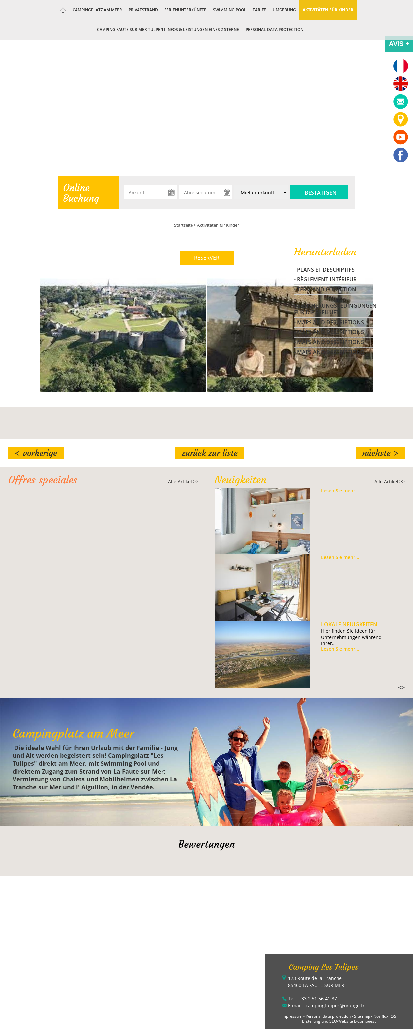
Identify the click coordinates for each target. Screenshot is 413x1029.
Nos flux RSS (384, 1016)
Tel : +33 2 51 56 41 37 (312, 998)
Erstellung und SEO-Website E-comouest (339, 1021)
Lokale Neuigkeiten (349, 624)
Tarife (259, 10)
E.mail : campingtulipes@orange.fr (326, 1005)
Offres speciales (42, 480)
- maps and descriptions (329, 322)
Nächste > (380, 453)
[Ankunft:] (150, 192)
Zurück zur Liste (210, 453)
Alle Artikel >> (183, 481)
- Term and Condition (325, 289)
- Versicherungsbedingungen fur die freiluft (333, 306)
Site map (362, 1016)
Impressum (291, 1016)
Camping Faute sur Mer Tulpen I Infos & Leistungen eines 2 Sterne (168, 29)
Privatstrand (143, 10)
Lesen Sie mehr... (340, 491)
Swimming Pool (229, 10)
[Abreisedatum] (205, 192)
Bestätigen (321, 192)
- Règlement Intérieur (325, 279)
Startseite (183, 225)
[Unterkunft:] (260, 192)
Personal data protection (274, 29)
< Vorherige (36, 453)
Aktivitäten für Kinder (328, 10)
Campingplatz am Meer (97, 10)
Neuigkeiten (240, 480)
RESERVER (206, 257)
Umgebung (284, 10)
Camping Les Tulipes (323, 967)
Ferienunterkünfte (185, 10)
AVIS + (399, 43)
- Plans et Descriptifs (324, 269)
